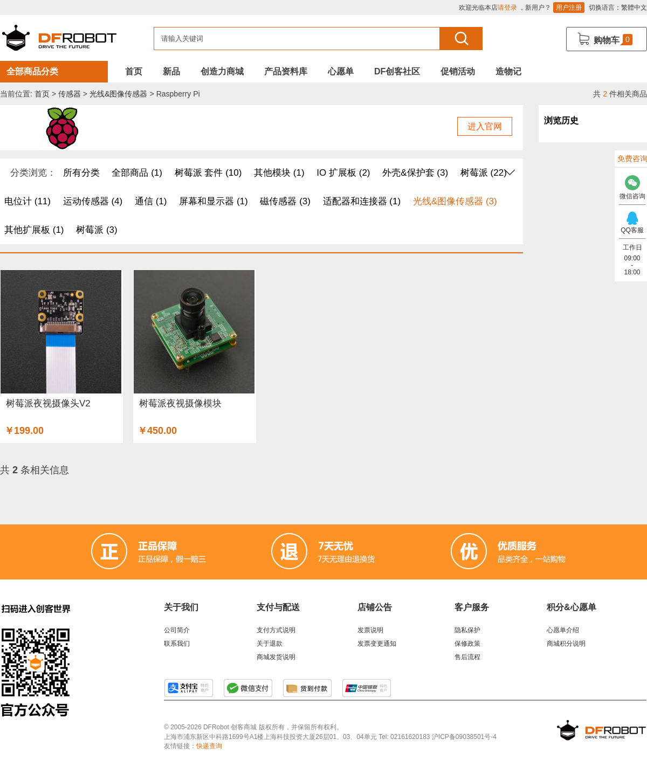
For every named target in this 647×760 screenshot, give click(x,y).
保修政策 (467, 643)
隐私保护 (467, 630)
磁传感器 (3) (285, 201)
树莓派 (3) (97, 230)
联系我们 (177, 643)
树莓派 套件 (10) (208, 173)
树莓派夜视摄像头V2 (48, 403)
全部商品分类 (32, 71)
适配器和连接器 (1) (362, 201)
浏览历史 (561, 120)
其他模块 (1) (279, 173)
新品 (171, 71)
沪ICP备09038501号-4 (464, 737)
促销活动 (457, 71)
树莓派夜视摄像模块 (180, 403)
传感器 (69, 93)
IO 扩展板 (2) (343, 173)
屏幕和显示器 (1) (213, 201)
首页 (133, 71)
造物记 (508, 71)
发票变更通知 (376, 643)
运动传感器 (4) (93, 201)
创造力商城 (222, 71)
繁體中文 (634, 7)
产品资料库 (285, 71)
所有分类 (81, 173)
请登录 (507, 7)
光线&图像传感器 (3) (455, 201)
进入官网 (484, 126)
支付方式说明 (276, 630)
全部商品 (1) (137, 173)
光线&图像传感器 (118, 93)
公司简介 (177, 630)
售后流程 (467, 657)
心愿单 (341, 71)
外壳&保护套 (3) (415, 173)
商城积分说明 (566, 643)
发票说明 (370, 630)
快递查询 (209, 746)
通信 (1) (151, 201)
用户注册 (569, 7)
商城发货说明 (276, 657)
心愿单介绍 (563, 630)
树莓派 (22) (483, 173)
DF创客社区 (397, 71)
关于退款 (270, 643)
